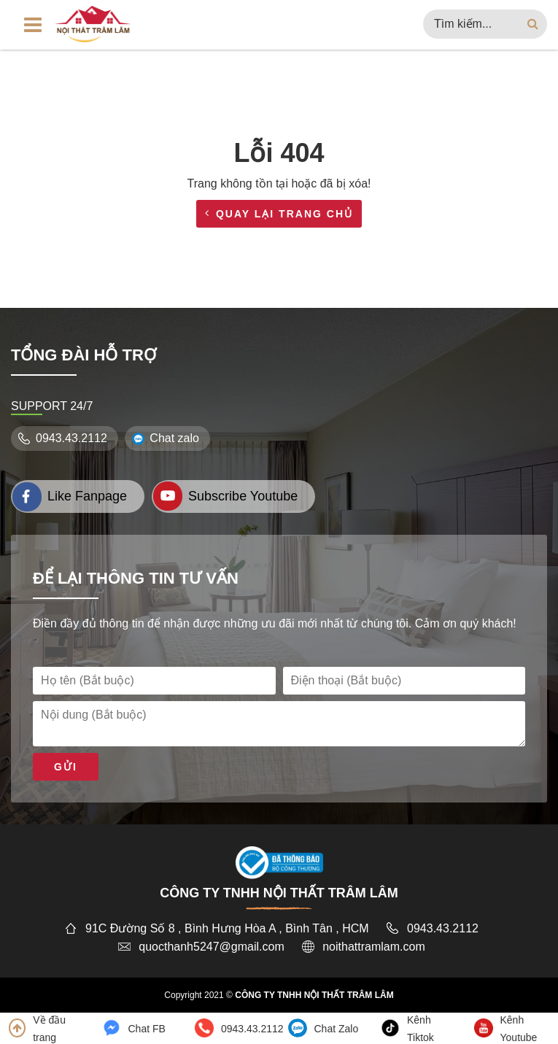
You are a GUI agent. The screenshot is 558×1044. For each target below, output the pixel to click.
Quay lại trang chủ (279, 214)
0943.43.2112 (64, 438)
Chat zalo (167, 438)
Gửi (65, 767)
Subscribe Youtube (225, 496)
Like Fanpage (69, 496)
